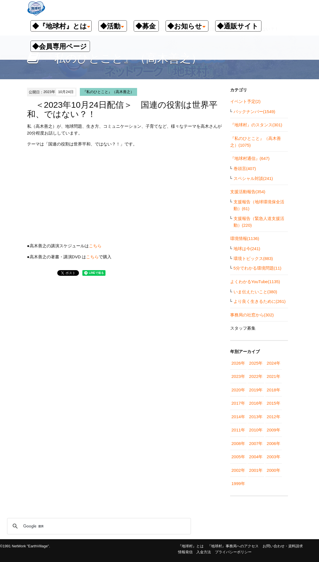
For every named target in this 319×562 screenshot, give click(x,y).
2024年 (273, 363)
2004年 (256, 456)
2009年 (273, 429)
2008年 (238, 443)
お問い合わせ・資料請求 (283, 546)
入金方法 (203, 552)
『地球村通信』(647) (250, 158)
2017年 (238, 403)
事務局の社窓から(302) (252, 314)
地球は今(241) (247, 248)
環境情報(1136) (244, 238)
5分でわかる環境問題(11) (257, 268)
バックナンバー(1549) (254, 111)
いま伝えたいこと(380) (255, 291)
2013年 (256, 416)
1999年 (238, 483)
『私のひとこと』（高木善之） (108, 92)
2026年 (238, 363)
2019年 (256, 389)
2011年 (238, 429)
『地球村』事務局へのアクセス (233, 546)
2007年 (256, 443)
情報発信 (185, 552)
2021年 (273, 376)
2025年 (256, 363)
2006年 (273, 443)
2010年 (256, 429)
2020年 (238, 389)
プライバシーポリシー (233, 552)
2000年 (273, 470)
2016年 (256, 403)
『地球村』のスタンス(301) (256, 124)
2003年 (273, 456)
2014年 (238, 416)
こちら (95, 245)
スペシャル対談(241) (253, 178)
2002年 (238, 470)
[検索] (98, 526)
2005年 (238, 456)
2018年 (273, 389)
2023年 (238, 376)
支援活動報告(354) (247, 191)
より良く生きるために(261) (260, 301)
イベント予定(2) (245, 101)
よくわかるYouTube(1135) (255, 281)
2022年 (256, 376)
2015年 (273, 403)
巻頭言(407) (245, 168)
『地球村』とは (191, 546)
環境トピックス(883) (253, 258)
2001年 (256, 470)
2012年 (273, 416)
